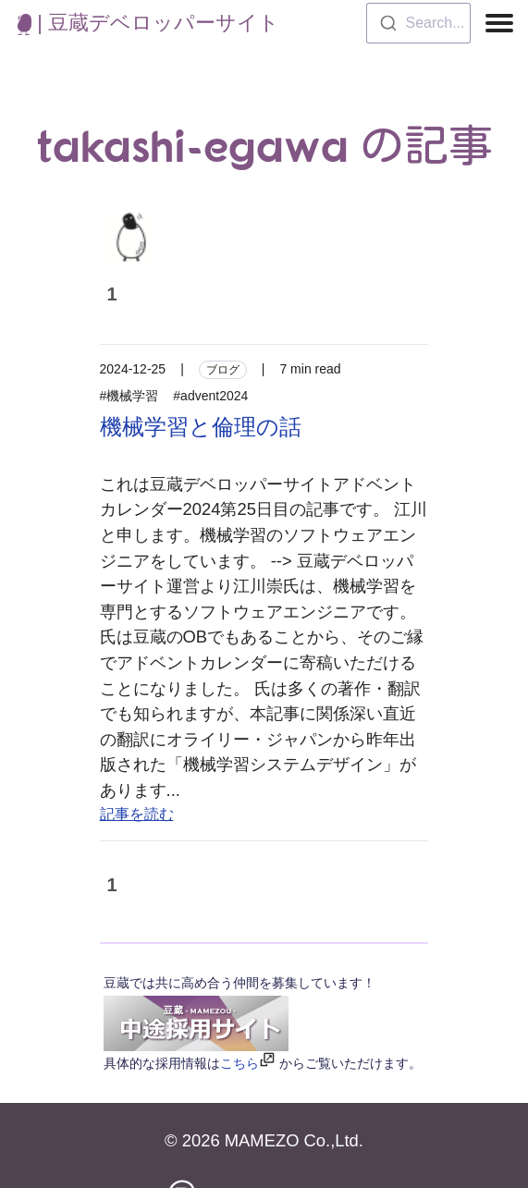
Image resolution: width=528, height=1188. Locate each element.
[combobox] (418, 23)
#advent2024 (210, 395)
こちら (239, 1063)
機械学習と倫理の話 (200, 426)
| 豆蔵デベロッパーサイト (148, 22)
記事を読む (137, 814)
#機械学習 (129, 395)
